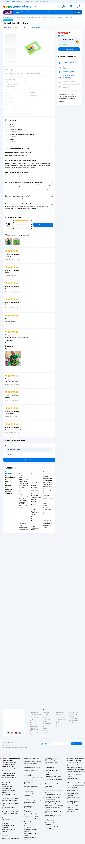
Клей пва (33, 514)
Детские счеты (34, 499)
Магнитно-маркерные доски (47, 522)
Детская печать (34, 518)
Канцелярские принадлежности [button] (10, 476)
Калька (32, 476)
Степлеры (33, 474)
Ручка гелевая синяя (36, 523)
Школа (11, 17)
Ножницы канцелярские (34, 494)
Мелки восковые (47, 520)
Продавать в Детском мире (35, 715)
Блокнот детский (23, 498)
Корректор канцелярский (22, 522)
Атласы (45, 507)
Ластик (20, 518)
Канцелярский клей (36, 497)
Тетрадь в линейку (23, 479)
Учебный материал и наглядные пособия (28, 17)
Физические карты (47, 512)
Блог (57, 727)
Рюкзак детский (47, 490)
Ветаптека (71, 722)
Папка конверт (34, 520)
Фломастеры (22, 520)
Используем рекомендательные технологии (14, 745)
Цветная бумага (47, 525)
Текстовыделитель (23, 527)
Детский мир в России (9, 747)
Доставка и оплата (34, 712)
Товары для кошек (73, 712)
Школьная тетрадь (23, 483)
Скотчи (20, 516)
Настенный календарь (21, 488)
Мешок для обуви (47, 484)
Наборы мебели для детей (47, 475)
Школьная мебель (47, 480)
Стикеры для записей (34, 508)
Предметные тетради (22, 493)
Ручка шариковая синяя (35, 491)
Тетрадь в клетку (23, 477)
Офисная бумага (23, 481)
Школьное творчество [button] (8, 492)
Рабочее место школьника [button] (9, 480)
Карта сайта (33, 736)
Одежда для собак (73, 720)
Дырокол (21, 525)
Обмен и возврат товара (34, 718)
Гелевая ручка (22, 509)
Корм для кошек (73, 714)
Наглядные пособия (49, 17)
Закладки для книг (35, 480)
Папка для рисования (45, 472)
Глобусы (45, 505)
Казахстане (18, 747)
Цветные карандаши (33, 484)
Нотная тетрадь (22, 490)
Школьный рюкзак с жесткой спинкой (48, 499)
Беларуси (24, 747)
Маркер (33, 478)
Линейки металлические (35, 512)
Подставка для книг (36, 482)
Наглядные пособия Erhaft (64, 17)
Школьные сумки (47, 488)
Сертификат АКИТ (35, 733)
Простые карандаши (33, 505)
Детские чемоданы (47, 486)
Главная (5, 17)
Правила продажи (34, 721)
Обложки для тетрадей (22, 474)
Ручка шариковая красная (35, 529)
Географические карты (47, 510)
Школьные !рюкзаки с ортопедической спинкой (47, 494)
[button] (77, 12)
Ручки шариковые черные (35, 525)
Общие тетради (23, 500)
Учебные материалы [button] (8, 488)
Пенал (20, 507)
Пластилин (45, 518)
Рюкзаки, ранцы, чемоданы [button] (10, 484)
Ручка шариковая (23, 513)
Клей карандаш (22, 511)
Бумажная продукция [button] (8, 472)
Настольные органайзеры (34, 488)
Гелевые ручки (34, 471)
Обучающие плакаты (46, 515)
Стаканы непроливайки (46, 528)
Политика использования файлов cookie (34, 729)
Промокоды (33, 723)
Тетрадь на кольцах (23, 485)
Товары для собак (73, 716)
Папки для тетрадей (24, 496)
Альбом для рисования (22, 503)
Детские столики (47, 478)
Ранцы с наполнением (46, 502)
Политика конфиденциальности (35, 725)
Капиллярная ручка (23, 529)
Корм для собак (73, 718)
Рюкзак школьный (47, 482)
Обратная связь (34, 734)
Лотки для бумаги (35, 516)
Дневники (21, 471)
